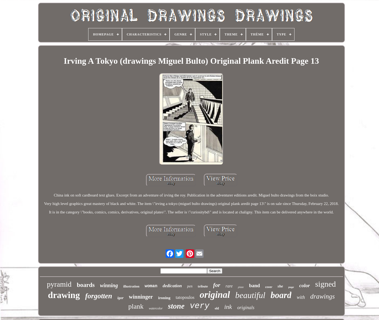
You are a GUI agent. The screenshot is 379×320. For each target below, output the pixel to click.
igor (120, 298)
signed (325, 284)
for (216, 285)
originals (245, 307)
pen (190, 286)
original (215, 295)
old (217, 308)
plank (136, 306)
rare (229, 286)
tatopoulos (185, 297)
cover (268, 287)
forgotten (98, 296)
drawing (64, 295)
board (281, 295)
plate (241, 287)
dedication (172, 285)
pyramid (59, 284)
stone (176, 306)
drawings (322, 296)
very (199, 305)
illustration (131, 286)
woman (151, 286)
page (291, 287)
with (301, 297)
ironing (164, 298)
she (280, 286)
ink (228, 306)
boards (86, 285)
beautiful (250, 295)
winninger (141, 297)
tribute (203, 286)
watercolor (155, 308)
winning (109, 285)
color (304, 285)
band (254, 285)
